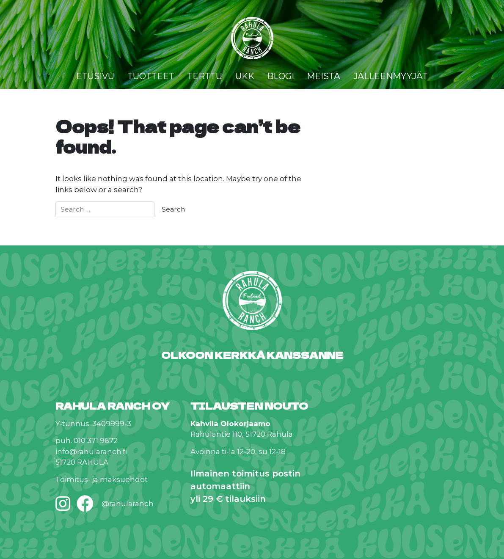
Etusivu (95, 76)
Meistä (323, 76)
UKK (244, 76)
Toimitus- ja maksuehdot (101, 479)
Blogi (280, 76)
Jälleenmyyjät (390, 76)
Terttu (204, 76)
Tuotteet (150, 76)
